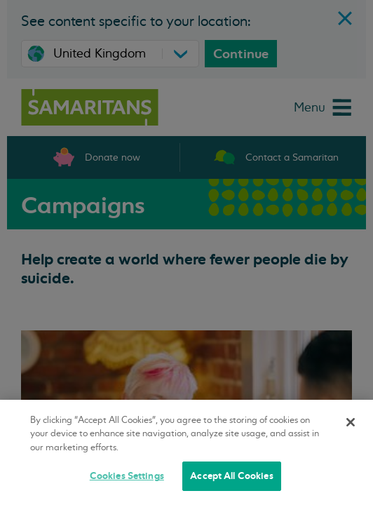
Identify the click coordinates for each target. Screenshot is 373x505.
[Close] (350, 422)
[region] (186, 452)
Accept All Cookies (231, 476)
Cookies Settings (127, 476)
